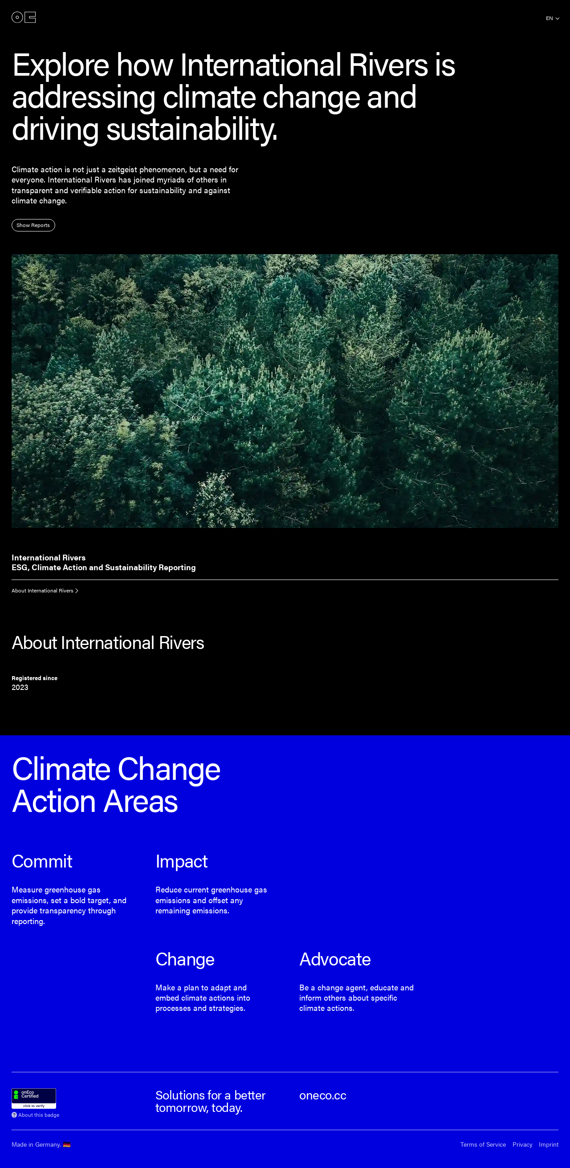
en (549, 18)
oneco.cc (322, 1094)
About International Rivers (42, 590)
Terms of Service (483, 1144)
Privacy (523, 1144)
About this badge (38, 1114)
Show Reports (33, 224)
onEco (24, 18)
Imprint (548, 1144)
